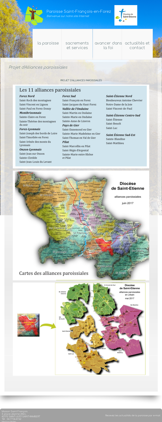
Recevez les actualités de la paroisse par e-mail (132, 419)
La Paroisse (19, 43)
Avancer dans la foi (110, 45)
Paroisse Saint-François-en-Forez (79, 12)
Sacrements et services (74, 45)
